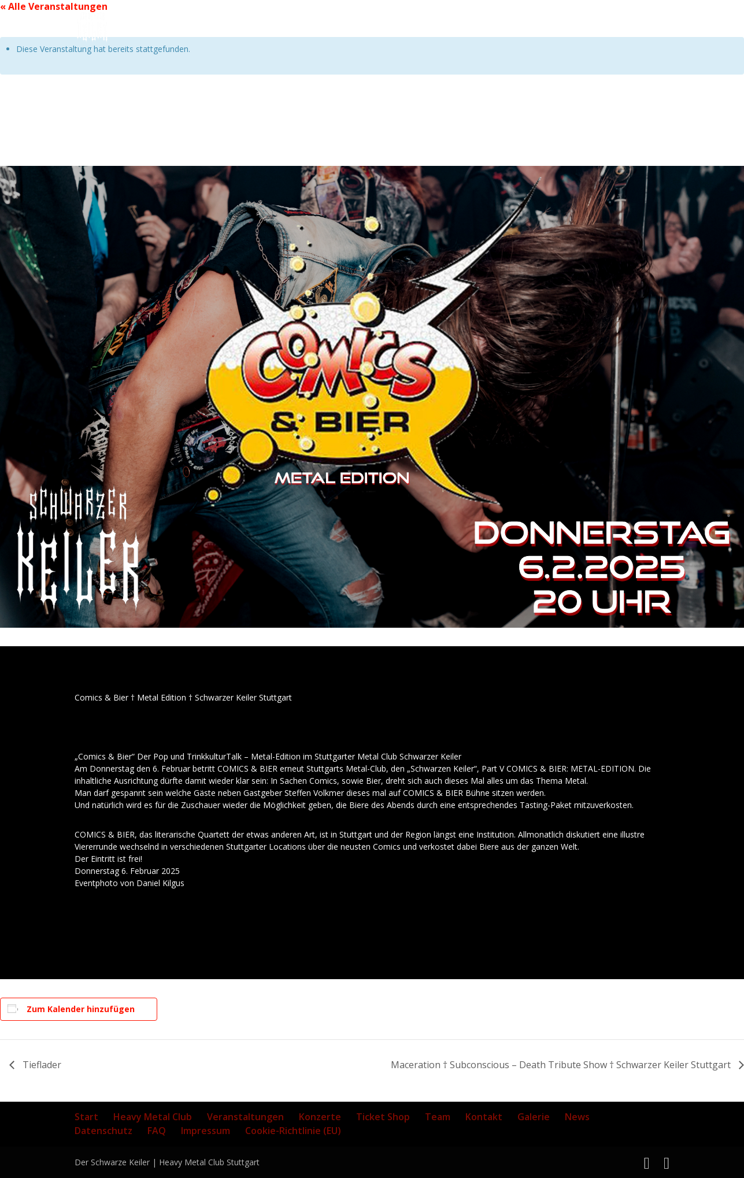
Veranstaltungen (245, 1116)
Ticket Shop (383, 1116)
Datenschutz (103, 1130)
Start (86, 1116)
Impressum (205, 1130)
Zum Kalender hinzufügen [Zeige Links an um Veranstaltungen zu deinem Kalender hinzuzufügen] (81, 1008)
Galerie (533, 1116)
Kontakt (483, 1116)
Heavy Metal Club (152, 1116)
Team (437, 1116)
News (577, 1116)
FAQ (156, 1130)
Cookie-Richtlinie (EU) (293, 1130)
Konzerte (320, 1116)
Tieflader (40, 1064)
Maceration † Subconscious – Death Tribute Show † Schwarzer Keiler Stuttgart (562, 1064)
